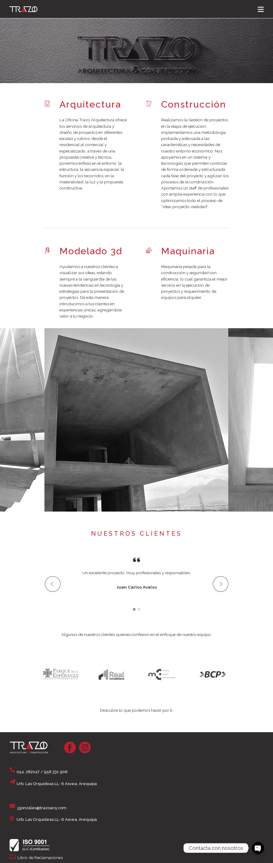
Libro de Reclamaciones (40, 857)
